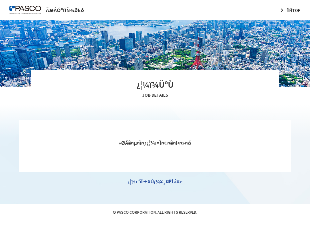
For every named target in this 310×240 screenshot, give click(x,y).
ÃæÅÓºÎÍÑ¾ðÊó (65, 9)
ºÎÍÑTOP (293, 10)
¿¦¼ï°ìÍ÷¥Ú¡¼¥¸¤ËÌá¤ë (155, 181)
